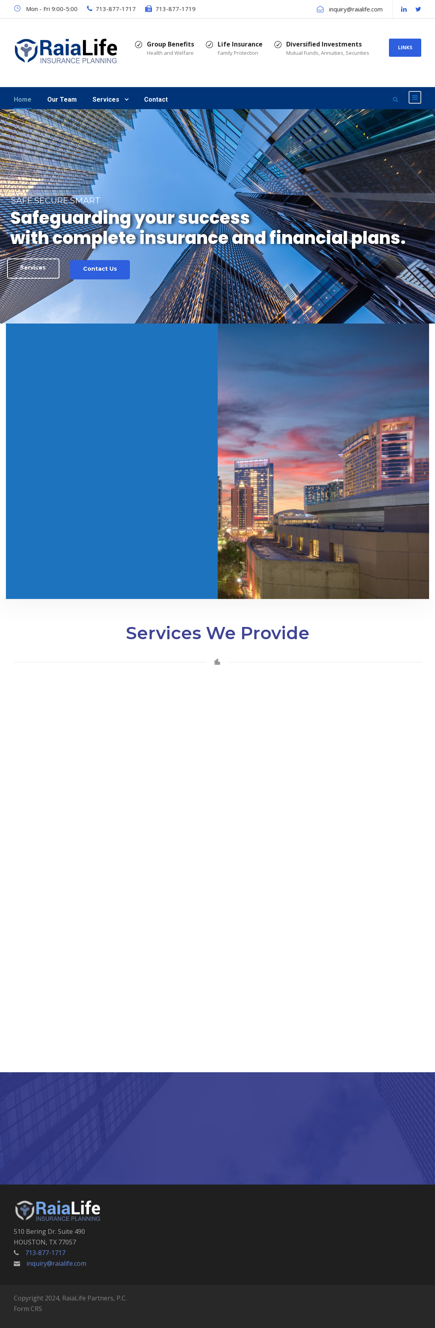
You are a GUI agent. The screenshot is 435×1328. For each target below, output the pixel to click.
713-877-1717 (116, 9)
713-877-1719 (175, 9)
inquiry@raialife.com (356, 9)
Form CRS (28, 1308)
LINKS (405, 47)
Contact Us (100, 268)
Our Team (62, 99)
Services (106, 99)
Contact (156, 99)
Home (22, 99)
